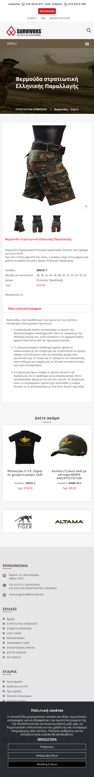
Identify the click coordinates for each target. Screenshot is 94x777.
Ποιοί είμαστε (12, 681)
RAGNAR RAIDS (14, 638)
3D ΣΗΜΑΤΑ (12, 657)
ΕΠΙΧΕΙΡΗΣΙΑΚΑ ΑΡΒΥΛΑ (19, 647)
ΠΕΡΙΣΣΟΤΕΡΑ (47, 739)
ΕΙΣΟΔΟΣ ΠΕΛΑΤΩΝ (59, 18)
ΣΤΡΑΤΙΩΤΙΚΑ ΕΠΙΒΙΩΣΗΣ (31, 109)
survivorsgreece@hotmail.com (26, 594)
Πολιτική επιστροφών (24, 309)
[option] (47, 167)
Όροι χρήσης (12, 691)
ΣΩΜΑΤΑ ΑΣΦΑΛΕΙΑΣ (17, 628)
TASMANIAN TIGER (16, 643)
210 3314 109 (77, 4)
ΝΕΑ (43, 18)
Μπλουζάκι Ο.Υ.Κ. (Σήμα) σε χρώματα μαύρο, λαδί (25, 473)
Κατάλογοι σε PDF (15, 686)
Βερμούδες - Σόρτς (66, 109)
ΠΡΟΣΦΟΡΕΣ (47, 11)
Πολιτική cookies (14, 700)
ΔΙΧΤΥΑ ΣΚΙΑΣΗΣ (14, 652)
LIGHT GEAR (12, 633)
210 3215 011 (34, 4)
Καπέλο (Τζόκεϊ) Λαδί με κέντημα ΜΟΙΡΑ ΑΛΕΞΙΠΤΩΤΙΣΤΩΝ (69, 474)
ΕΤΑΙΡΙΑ (31, 18)
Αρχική (8, 619)
